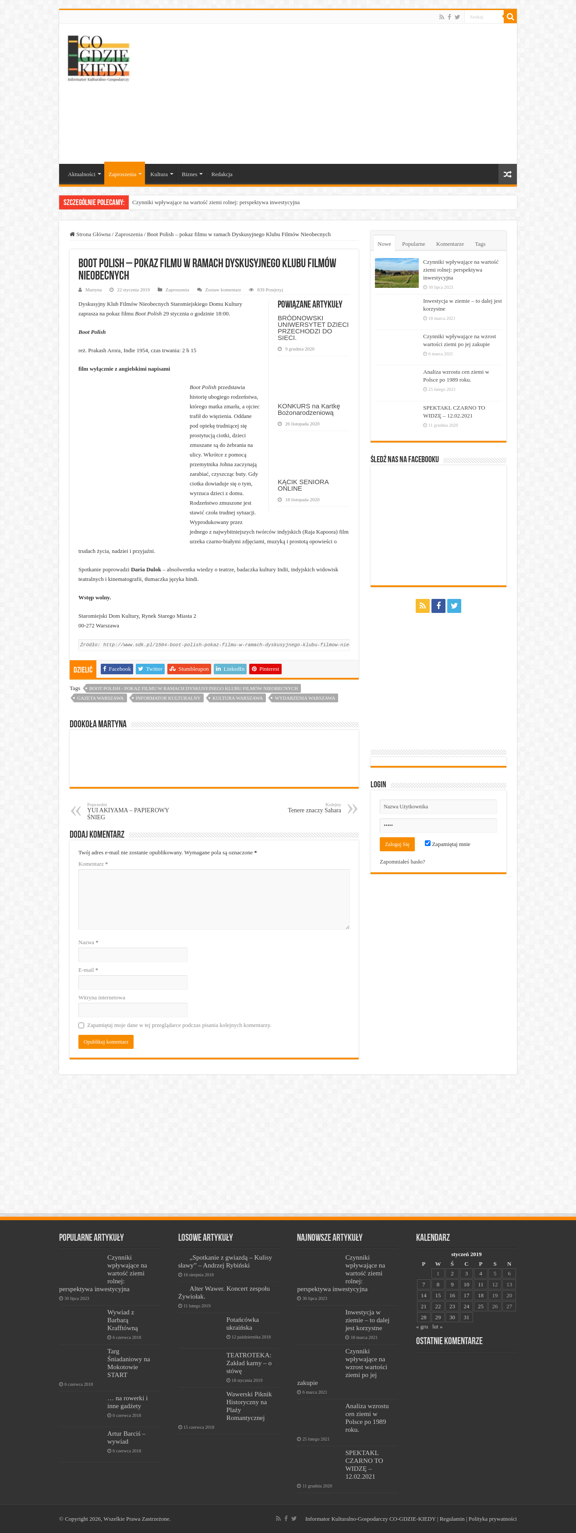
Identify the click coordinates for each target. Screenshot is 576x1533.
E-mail (88, 970)
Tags (480, 244)
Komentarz (93, 863)
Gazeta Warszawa (100, 698)
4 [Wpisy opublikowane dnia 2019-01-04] (480, 1273)
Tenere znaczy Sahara (296, 808)
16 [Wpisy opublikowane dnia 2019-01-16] (452, 1295)
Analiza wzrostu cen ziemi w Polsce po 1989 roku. (367, 1417)
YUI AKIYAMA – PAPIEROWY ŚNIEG (132, 811)
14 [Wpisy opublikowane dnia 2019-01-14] (424, 1295)
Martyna (93, 289)
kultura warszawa (237, 698)
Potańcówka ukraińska (242, 1323)
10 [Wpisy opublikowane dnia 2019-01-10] (466, 1284)
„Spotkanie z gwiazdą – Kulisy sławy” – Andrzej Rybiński (225, 1261)
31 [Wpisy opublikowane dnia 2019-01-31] (466, 1317)
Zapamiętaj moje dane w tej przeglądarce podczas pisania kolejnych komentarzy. (179, 1025)
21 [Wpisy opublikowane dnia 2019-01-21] (424, 1306)
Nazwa (88, 942)
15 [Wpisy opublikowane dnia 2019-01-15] (438, 1295)
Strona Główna (90, 234)
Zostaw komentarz (223, 289)
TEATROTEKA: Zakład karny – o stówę (249, 1362)
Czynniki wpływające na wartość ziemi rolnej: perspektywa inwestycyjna (216, 202)
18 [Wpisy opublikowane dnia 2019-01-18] (481, 1295)
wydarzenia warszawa (305, 698)
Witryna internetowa (101, 997)
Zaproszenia (123, 174)
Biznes (189, 174)
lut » (437, 1326)
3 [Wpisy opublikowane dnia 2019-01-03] (466, 1273)
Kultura (159, 174)
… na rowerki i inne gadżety (127, 1401)
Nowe (384, 244)
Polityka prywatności (493, 1518)
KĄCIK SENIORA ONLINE (303, 485)
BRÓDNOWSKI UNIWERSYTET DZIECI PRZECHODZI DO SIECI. (313, 327)
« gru (422, 1326)
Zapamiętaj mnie (447, 844)
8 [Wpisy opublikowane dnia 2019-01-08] (438, 1284)
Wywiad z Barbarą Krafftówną (122, 1319)
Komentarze (450, 244)
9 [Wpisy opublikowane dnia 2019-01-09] (452, 1284)
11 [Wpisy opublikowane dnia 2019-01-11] (481, 1284)
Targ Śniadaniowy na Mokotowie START (128, 1362)
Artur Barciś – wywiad (126, 1437)
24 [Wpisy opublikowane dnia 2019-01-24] (466, 1306)
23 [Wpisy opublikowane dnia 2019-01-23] (452, 1306)
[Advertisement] (350, 93)
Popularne (413, 244)
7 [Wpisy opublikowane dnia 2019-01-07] (423, 1284)
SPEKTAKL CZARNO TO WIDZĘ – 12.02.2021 (364, 1464)
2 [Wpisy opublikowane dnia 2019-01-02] (452, 1273)
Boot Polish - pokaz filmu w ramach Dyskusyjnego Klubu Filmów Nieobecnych (193, 688)
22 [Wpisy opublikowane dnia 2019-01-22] (438, 1306)
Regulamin (452, 1518)
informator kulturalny (168, 698)
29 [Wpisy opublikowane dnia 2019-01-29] (438, 1317)
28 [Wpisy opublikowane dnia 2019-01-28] (424, 1317)
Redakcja (221, 174)
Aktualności (81, 174)
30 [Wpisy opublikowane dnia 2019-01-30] (452, 1317)
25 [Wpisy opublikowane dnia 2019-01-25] (481, 1306)
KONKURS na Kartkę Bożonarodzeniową (309, 409)
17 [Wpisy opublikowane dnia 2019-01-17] (466, 1295)
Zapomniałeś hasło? (402, 861)
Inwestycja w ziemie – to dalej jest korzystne (367, 1319)
